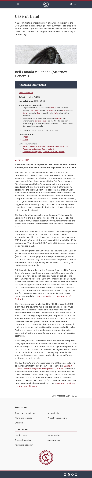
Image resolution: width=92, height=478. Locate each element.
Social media (53, 435)
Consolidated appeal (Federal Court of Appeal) (44, 152)
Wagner (52, 108)
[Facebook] (69, 474)
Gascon (50, 110)
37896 (25, 137)
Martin (56, 113)
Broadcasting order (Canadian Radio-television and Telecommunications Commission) (45, 147)
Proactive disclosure (57, 418)
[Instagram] (72, 474)
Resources (21, 407)
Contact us (21, 429)
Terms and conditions (25, 413)
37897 (25, 139)
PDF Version (23, 159)
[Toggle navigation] (18, 4)
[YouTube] (76, 474)
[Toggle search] (71, 4)
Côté (64, 110)
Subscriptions (54, 440)
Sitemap (19, 422)
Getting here (21, 435)
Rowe (39, 113)
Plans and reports (23, 418)
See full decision (26, 93)
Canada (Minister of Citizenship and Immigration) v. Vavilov (43, 367)
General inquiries (23, 440)
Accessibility (53, 413)
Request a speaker (24, 445)
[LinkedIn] (65, 474)
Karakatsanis (40, 121)
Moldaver (34, 110)
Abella (59, 118)
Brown (25, 113)
